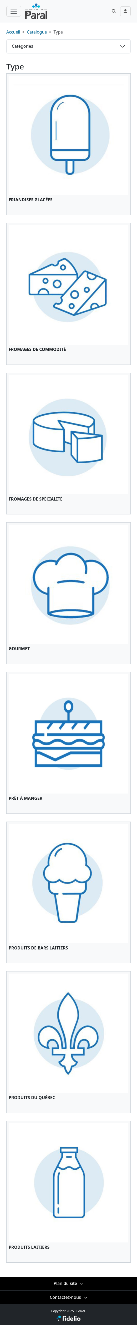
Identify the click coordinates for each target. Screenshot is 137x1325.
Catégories (22, 46)
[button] (114, 11)
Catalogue (37, 32)
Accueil (13, 32)
